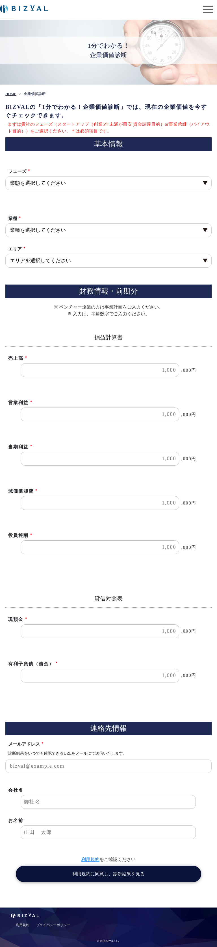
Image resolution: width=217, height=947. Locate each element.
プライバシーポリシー (53, 925)
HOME (10, 94)
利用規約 (90, 859)
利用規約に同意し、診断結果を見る (108, 873)
